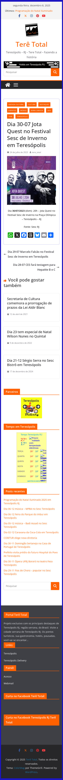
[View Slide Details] (31, 64)
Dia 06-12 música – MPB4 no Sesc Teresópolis (29, 508)
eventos (12, 110)
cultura (31, 104)
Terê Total (32, 44)
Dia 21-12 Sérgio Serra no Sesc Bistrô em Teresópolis (30, 362)
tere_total (36, 152)
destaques (44, 104)
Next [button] (55, 63)
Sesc (49, 110)
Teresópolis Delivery (15, 660)
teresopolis (22, 116)
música (23, 110)
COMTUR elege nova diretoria (20, 537)
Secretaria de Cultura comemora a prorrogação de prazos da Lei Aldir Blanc (29, 303)
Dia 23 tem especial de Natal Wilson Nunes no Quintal (29, 334)
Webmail (9, 683)
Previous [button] (7, 63)
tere (10, 116)
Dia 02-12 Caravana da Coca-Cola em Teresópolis (31, 532)
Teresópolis (10, 653)
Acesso (7, 676)
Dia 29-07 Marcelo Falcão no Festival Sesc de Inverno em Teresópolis (29, 254)
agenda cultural (16, 104)
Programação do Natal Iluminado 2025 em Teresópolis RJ (33, 12)
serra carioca (37, 110)
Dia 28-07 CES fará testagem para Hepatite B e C (36, 267)
